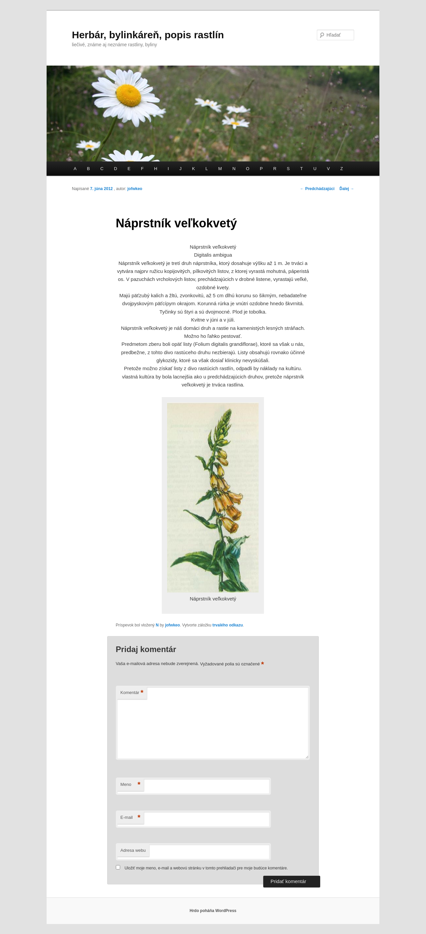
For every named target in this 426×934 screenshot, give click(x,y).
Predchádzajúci (317, 188)
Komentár (131, 693)
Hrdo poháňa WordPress (213, 910)
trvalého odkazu (227, 625)
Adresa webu (133, 850)
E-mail (130, 817)
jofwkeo (134, 188)
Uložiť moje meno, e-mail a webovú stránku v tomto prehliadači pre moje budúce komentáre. (206, 868)
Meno (130, 785)
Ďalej (346, 188)
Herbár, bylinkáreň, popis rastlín (148, 34)
